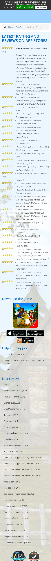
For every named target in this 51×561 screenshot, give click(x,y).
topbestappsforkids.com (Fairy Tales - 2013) (22, 469)
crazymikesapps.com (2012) (15, 500)
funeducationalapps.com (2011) (17, 512)
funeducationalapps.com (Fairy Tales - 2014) (22, 457)
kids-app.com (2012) (12, 488)
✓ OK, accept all (25, 7)
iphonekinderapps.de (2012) (16, 506)
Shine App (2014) (11, 421)
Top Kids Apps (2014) (13, 451)
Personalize (41, 7)
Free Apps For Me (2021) (14, 396)
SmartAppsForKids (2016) (14, 409)
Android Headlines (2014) (14, 427)
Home (10, 27)
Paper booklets (10, 369)
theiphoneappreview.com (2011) (17, 536)
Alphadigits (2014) (11, 439)
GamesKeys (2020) (12, 403)
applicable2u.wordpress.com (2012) (19, 494)
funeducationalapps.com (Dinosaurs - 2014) (22, 463)
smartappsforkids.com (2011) (16, 518)
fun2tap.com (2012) (12, 481)
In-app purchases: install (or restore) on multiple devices (24, 362)
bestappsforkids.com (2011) (15, 530)
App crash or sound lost (14, 354)
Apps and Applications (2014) (16, 445)
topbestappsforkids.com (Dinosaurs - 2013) (22, 475)
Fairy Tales (20, 27)
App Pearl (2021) (11, 384)
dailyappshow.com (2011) (14, 524)
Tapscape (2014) (11, 415)
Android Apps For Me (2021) (16, 390)
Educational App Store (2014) (16, 433)
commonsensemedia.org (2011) (17, 542)
